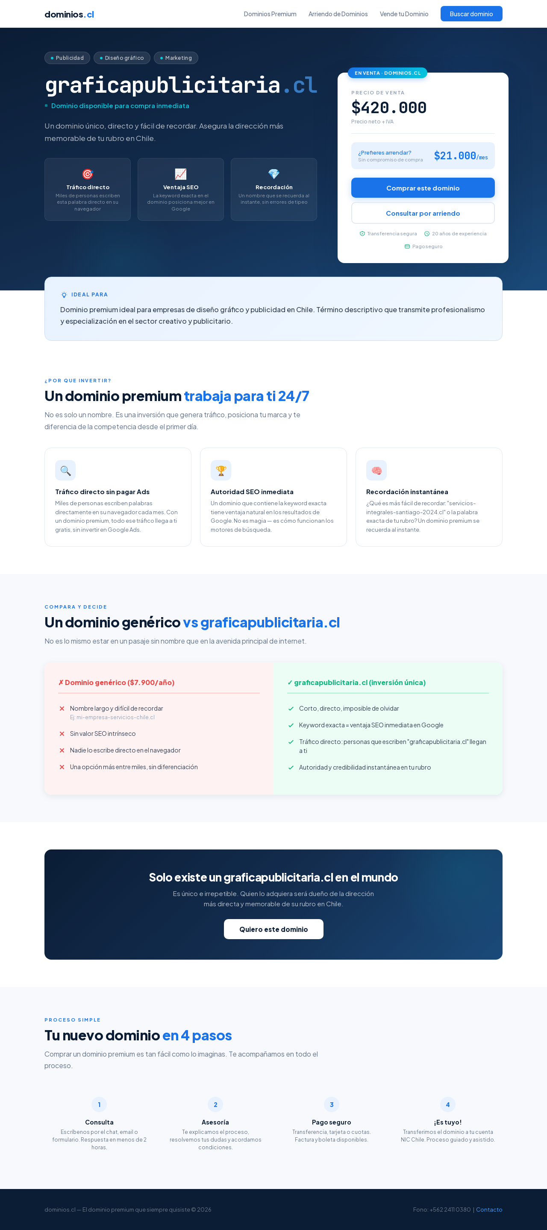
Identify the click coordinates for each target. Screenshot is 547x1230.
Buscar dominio (471, 14)
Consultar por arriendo (423, 213)
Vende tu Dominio (404, 14)
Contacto (489, 1209)
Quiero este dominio (273, 929)
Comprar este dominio (423, 188)
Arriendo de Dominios (338, 14)
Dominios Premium (270, 14)
